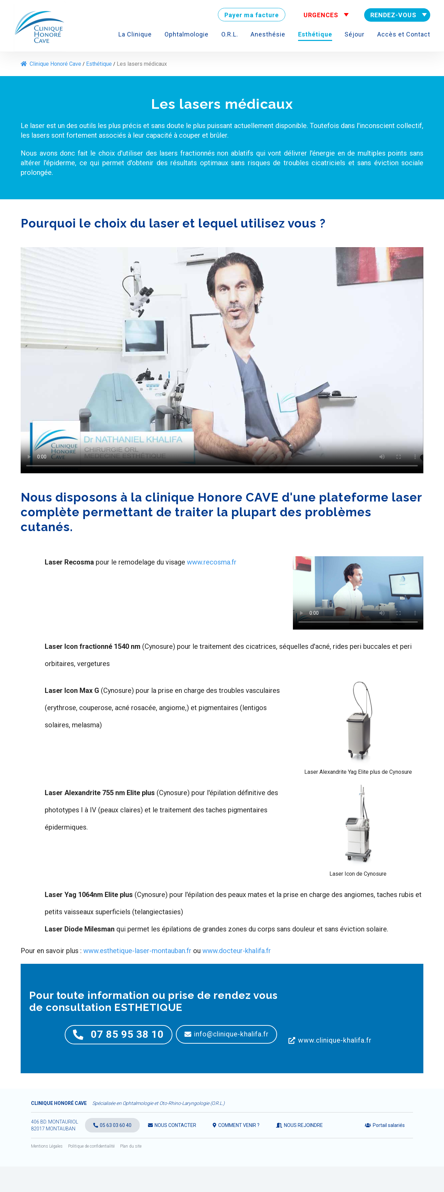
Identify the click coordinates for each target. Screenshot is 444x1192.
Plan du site (130, 1171)
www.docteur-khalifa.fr (236, 951)
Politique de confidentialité (91, 1171)
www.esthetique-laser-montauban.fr (137, 951)
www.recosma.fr (211, 562)
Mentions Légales (47, 1171)
